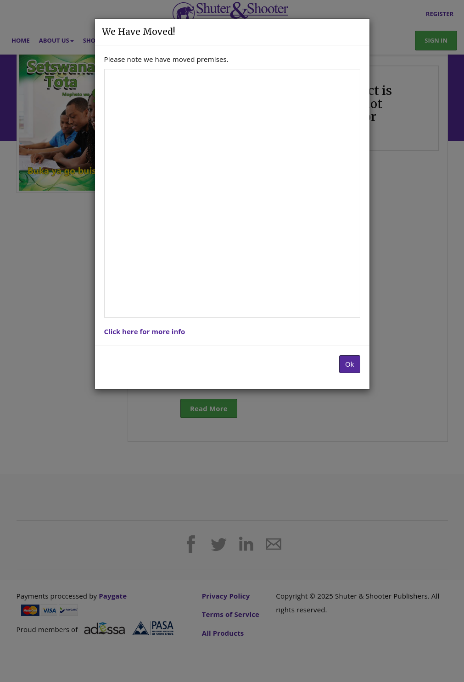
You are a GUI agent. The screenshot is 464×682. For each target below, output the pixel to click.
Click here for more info (144, 331)
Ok (349, 363)
